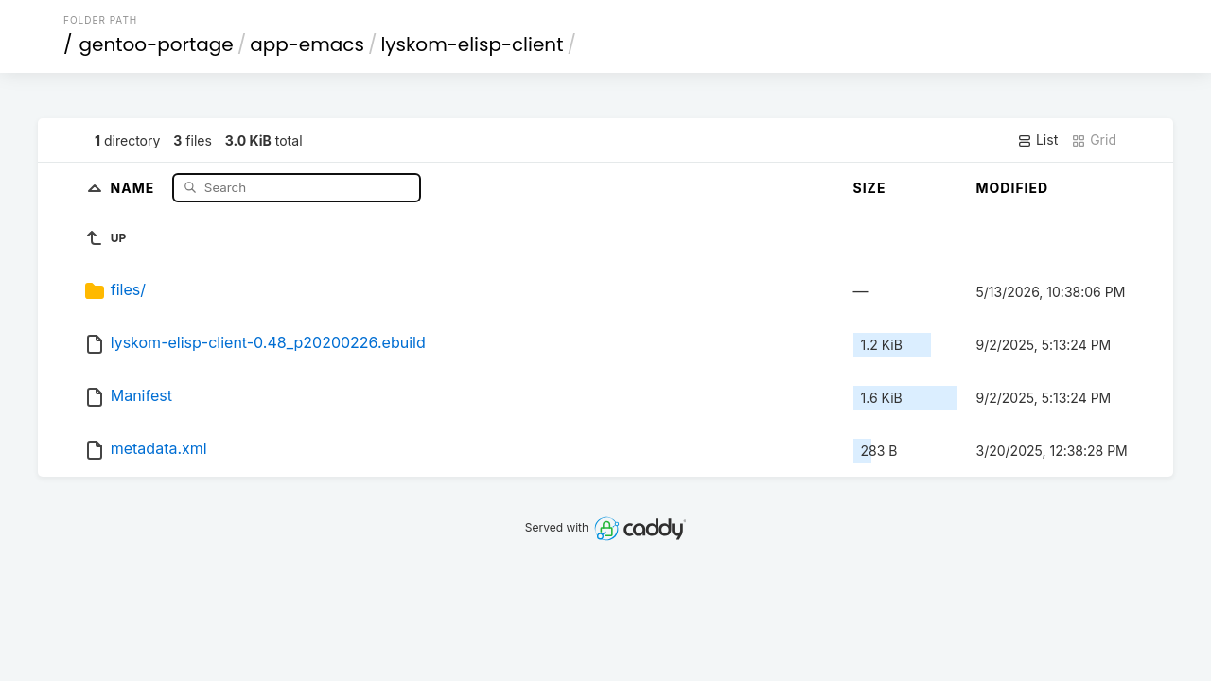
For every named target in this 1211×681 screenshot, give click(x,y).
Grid (1093, 139)
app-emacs (307, 44)
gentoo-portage (156, 44)
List (1037, 139)
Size (869, 188)
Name (135, 187)
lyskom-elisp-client (471, 44)
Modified (1012, 188)
